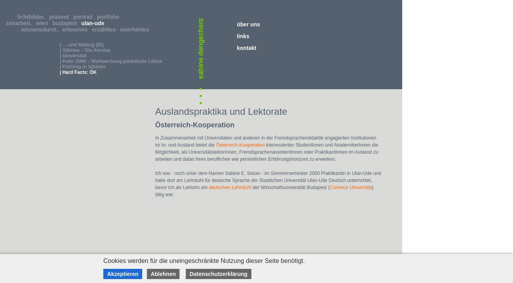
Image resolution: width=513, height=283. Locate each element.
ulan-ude (94, 23)
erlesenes (76, 29)
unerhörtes (136, 29)
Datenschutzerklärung (218, 274)
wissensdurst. (41, 29)
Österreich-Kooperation (240, 145)
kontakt (246, 48)
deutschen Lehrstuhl (230, 187)
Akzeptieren (122, 274)
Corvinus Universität (351, 187)
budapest (66, 23)
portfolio (110, 17)
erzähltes (105, 29)
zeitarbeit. (20, 23)
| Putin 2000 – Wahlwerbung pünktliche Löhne (111, 61)
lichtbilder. (32, 17)
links (243, 36)
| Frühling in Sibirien (82, 67)
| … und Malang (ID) (82, 45)
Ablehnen (163, 274)
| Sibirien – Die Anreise (85, 50)
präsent (60, 17)
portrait (84, 17)
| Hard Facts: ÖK (78, 72)
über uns (248, 24)
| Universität (73, 56)
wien (43, 23)
